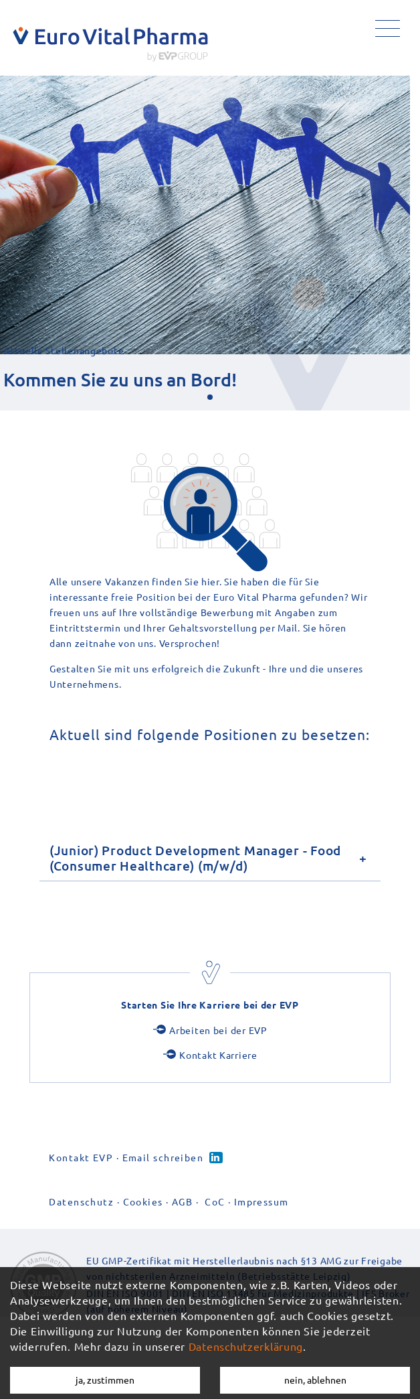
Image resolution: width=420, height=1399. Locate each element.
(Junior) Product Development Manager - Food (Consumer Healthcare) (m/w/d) (195, 858)
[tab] (210, 857)
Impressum (261, 1201)
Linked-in (216, 1157)
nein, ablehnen (315, 1380)
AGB (182, 1201)
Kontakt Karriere (218, 1055)
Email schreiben (163, 1157)
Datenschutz (81, 1201)
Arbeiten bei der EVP (218, 1030)
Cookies (143, 1201)
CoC (215, 1201)
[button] (210, 397)
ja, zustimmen (105, 1380)
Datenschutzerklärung (246, 1346)
